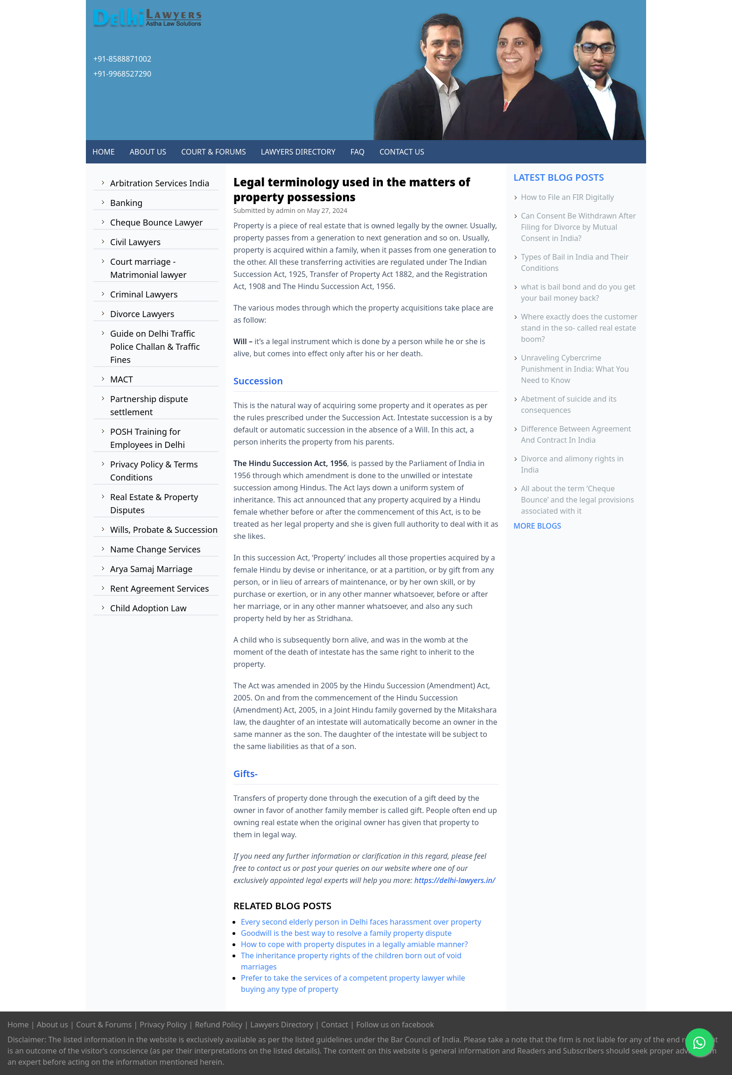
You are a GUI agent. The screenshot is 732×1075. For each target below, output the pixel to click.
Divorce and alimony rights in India (572, 464)
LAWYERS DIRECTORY (298, 152)
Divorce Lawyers (142, 313)
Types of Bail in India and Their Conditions (575, 262)
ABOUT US (148, 152)
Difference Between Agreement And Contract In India (576, 434)
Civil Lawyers (135, 242)
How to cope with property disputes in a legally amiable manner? (354, 944)
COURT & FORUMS (213, 152)
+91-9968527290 (122, 74)
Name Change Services (155, 549)
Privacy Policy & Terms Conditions (154, 471)
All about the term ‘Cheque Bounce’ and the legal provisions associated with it (577, 499)
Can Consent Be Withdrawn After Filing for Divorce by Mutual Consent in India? (578, 227)
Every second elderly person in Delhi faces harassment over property (361, 922)
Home (18, 1024)
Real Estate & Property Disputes (154, 503)
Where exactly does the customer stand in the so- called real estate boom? (579, 327)
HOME (103, 152)
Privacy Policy (163, 1024)
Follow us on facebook (395, 1024)
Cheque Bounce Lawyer (156, 222)
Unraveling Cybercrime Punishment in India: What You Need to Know (575, 369)
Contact (334, 1024)
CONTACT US (402, 152)
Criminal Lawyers (144, 294)
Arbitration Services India (160, 183)
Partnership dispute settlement (149, 405)
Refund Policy (218, 1024)
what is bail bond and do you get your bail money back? (578, 292)
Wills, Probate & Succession (164, 529)
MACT (121, 379)
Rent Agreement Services (159, 588)
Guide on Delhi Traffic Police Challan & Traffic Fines (155, 346)
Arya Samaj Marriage (151, 568)
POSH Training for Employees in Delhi (147, 438)
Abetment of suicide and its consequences (569, 404)
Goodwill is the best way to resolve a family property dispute (346, 933)
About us (52, 1024)
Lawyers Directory (281, 1024)
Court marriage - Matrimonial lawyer (148, 268)
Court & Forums (104, 1024)
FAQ (358, 152)
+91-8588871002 (122, 59)
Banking (126, 202)
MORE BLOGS (537, 526)
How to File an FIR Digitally (567, 197)
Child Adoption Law (148, 608)
